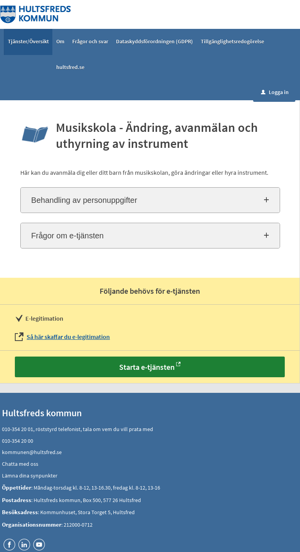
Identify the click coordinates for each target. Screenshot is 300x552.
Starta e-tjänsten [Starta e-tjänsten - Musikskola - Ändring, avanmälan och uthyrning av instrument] (147, 367)
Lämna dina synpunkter (29, 475)
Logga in (275, 92)
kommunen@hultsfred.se (32, 452)
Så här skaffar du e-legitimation (68, 337)
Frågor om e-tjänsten (67, 235)
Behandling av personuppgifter (84, 200)
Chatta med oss (20, 463)
